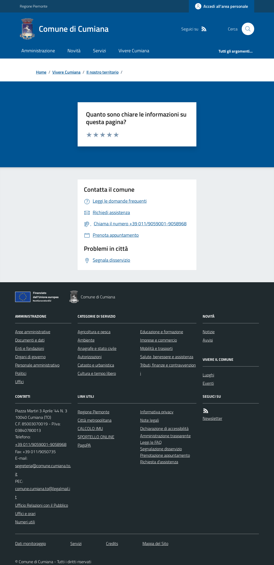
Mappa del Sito (155, 543)
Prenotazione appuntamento (165, 455)
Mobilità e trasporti (156, 348)
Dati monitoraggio (30, 543)
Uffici (19, 381)
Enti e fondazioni (29, 348)
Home (41, 72)
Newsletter (212, 418)
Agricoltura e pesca (94, 332)
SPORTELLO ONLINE (96, 437)
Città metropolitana (94, 420)
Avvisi (208, 340)
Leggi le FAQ (151, 442)
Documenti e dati (30, 340)
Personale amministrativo (37, 365)
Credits (112, 543)
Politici (20, 373)
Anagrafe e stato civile (97, 348)
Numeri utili (25, 522)
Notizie (209, 332)
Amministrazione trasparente (165, 436)
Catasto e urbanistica (96, 365)
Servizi (99, 50)
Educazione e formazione (161, 332)
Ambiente (86, 340)
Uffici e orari (25, 513)
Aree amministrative (32, 332)
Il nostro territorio (102, 72)
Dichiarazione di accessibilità (164, 428)
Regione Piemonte (33, 6)
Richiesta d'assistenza (159, 462)
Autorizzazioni (90, 357)
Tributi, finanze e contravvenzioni (168, 369)
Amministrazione (38, 50)
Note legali (149, 420)
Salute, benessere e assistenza (166, 357)
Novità (73, 50)
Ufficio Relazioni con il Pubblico (41, 505)
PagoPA (84, 445)
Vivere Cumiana (134, 50)
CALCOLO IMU (90, 428)
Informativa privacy (156, 412)
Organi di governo (30, 357)
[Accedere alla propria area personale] (221, 6)
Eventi (208, 383)
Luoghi (208, 375)
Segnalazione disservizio (161, 449)
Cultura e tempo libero (97, 373)
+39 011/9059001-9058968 (40, 444)
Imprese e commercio (158, 340)
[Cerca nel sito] (246, 29)
